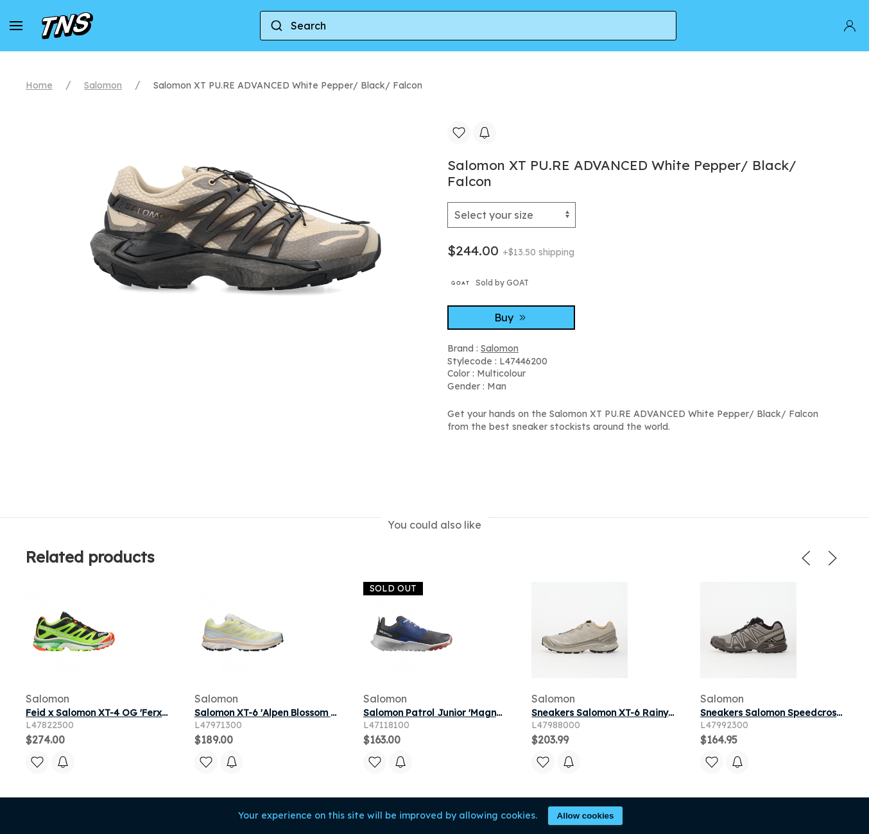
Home (39, 85)
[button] (16, 25)
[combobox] (468, 25)
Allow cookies (585, 816)
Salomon (103, 85)
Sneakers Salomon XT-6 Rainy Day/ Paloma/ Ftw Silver (658, 713)
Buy (511, 317)
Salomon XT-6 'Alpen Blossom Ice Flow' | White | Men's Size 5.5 (334, 713)
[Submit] (276, 26)
